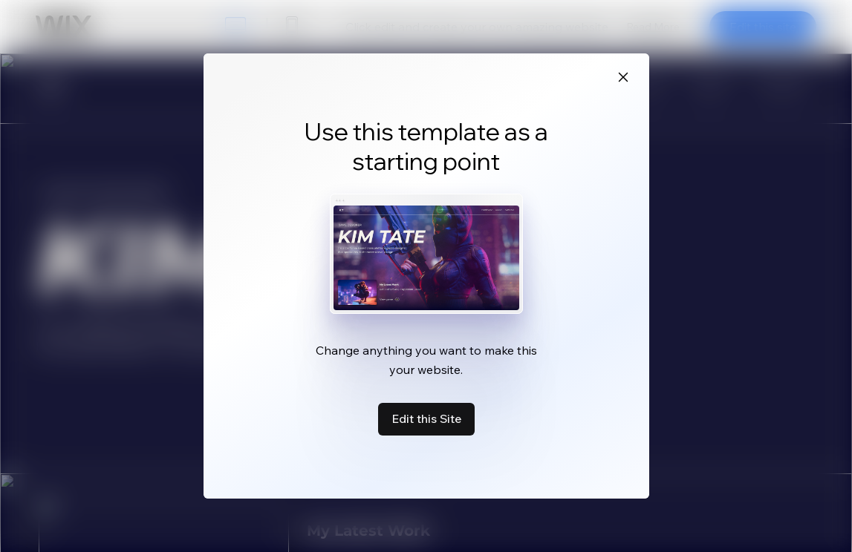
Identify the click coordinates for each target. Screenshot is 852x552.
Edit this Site (426, 418)
